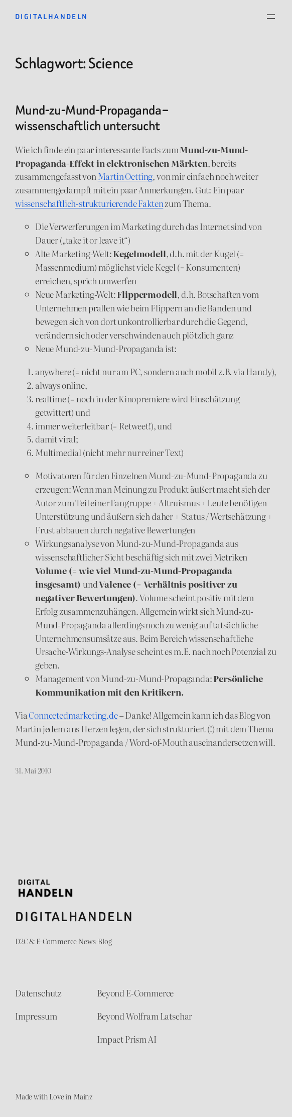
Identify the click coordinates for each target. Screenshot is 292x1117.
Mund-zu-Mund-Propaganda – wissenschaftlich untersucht (91, 118)
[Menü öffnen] (271, 17)
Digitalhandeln (51, 17)
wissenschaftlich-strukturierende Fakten (89, 203)
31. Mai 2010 (33, 770)
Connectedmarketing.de (73, 715)
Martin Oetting (125, 176)
